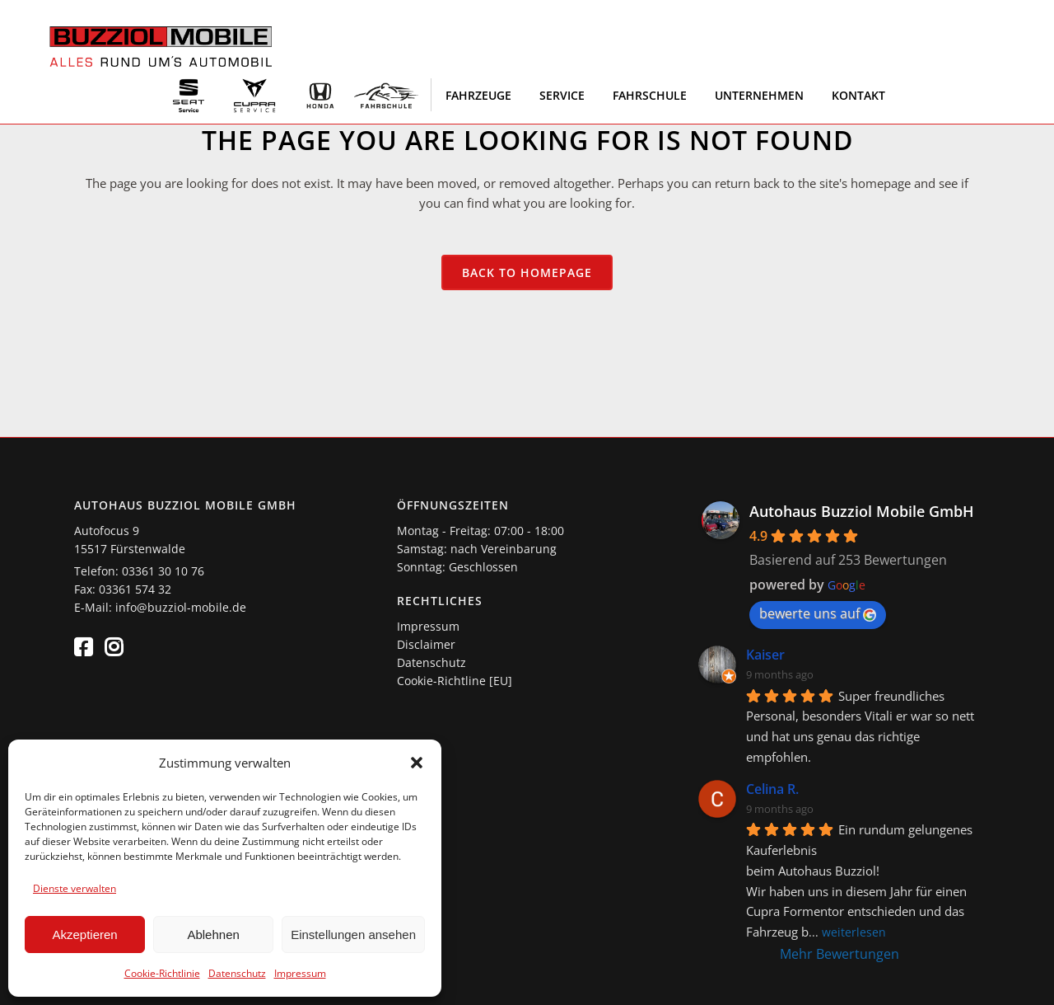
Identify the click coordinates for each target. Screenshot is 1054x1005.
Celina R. (772, 789)
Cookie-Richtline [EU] (454, 680)
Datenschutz (237, 973)
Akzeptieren (84, 935)
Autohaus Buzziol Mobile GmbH (861, 511)
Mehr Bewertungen (839, 954)
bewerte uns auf (817, 613)
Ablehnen (213, 935)
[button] (416, 762)
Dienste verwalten (74, 888)
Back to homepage (527, 272)
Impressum (300, 973)
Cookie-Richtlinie (162, 973)
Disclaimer (426, 644)
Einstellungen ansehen (353, 935)
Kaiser (765, 655)
